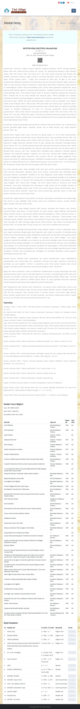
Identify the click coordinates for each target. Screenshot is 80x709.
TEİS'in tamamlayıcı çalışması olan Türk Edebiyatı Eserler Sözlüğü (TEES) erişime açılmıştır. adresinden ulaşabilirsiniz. (31, 37)
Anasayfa (63, 23)
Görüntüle (72, 631)
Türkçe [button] (71, 3)
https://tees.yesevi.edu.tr (36, 37)
